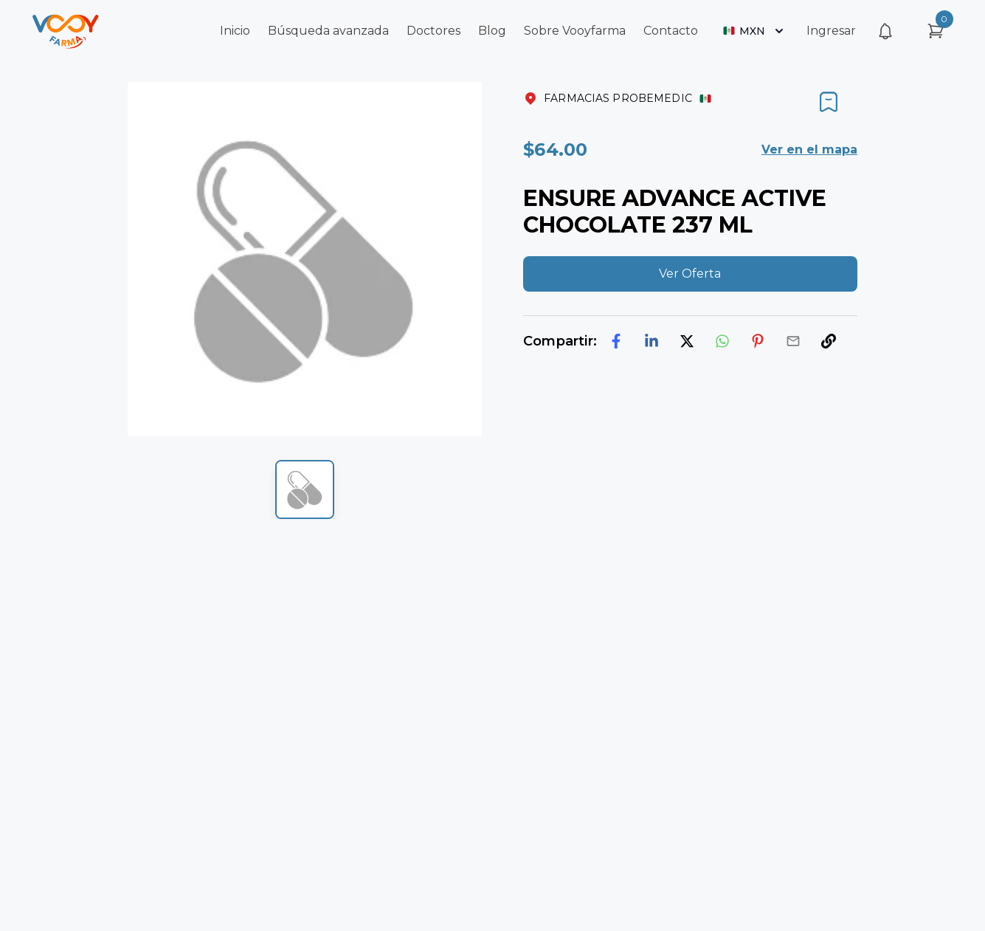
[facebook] (616, 341)
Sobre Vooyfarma (575, 31)
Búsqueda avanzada (328, 31)
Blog (492, 31)
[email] (793, 341)
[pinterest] (757, 341)
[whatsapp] (722, 341)
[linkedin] (651, 341)
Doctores (433, 31)
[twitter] (687, 341)
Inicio (235, 31)
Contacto (670, 31)
